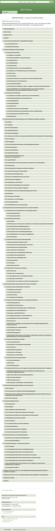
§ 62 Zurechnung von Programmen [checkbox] (16, 249)
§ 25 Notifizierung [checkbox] (11, 116)
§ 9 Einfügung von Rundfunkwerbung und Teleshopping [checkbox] (21, 70)
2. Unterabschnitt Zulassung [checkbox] (12, 218)
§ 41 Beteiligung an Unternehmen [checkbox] (13, 182)
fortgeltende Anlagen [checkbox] (9, 477)
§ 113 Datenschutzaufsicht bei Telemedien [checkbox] (16, 432)
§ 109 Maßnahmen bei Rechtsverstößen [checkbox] (15, 417)
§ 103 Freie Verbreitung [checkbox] (11, 398)
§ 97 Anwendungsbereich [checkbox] (13, 360)
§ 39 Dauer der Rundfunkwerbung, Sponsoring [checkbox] (17, 176)
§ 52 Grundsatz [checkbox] (11, 221)
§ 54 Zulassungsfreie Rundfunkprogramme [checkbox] (18, 226)
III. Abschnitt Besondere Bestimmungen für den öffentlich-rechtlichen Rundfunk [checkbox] (24, 119)
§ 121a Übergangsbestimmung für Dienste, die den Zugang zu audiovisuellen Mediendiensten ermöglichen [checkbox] (25, 464)
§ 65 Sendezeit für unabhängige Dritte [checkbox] (16, 257)
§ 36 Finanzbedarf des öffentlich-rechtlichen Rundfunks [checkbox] (19, 168)
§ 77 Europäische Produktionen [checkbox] (15, 297)
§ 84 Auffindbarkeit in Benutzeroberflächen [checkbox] (18, 318)
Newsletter (33, 528)
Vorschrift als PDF (34, 507)
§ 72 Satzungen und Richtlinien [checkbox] (15, 278)
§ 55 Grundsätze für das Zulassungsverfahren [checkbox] (19, 229)
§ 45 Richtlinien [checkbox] (9, 193)
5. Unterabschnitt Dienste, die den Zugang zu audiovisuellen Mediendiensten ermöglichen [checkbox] (28, 368)
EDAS (47, 528)
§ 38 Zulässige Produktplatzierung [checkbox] (14, 173)
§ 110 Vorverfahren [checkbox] (10, 420)
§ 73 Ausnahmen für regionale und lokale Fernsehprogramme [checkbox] (23, 281)
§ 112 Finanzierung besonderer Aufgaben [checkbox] (15, 429)
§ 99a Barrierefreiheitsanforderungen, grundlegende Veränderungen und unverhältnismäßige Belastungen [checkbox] (25, 371)
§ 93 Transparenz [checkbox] (11, 347)
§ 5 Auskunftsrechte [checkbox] (12, 60)
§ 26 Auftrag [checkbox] (8, 122)
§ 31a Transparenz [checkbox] (10, 138)
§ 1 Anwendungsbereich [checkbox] (11, 43)
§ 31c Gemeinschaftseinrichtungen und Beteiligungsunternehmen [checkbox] (22, 144)
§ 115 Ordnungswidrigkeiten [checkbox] (12, 440)
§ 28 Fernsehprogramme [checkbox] (11, 127)
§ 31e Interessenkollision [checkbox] (11, 150)
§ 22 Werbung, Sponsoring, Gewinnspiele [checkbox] (17, 108)
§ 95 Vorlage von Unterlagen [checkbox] (14, 352)
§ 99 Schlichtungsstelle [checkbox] (13, 365)
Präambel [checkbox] (6, 38)
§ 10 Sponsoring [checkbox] (11, 73)
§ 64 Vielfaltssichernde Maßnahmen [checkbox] (16, 255)
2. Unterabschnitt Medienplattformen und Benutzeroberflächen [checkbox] (21, 300)
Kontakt (24, 1)
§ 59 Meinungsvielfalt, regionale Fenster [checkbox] (17, 242)
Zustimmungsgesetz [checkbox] (9, 28)
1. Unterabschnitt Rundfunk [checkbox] (12, 52)
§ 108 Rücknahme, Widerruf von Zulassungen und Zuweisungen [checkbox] (21, 415)
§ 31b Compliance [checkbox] (9, 141)
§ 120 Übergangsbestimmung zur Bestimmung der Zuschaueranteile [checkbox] (22, 457)
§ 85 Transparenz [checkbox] (11, 320)
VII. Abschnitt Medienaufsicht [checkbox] (11, 401)
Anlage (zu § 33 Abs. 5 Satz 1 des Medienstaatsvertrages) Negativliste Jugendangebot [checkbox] (26, 474)
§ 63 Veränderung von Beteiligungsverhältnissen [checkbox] (19, 252)
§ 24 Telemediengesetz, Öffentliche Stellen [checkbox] (18, 113)
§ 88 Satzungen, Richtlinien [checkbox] (14, 330)
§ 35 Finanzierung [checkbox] (9, 165)
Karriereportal (41, 528)
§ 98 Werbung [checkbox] (10, 362)
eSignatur (34, 1)
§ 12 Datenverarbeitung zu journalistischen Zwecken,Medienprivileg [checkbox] (24, 78)
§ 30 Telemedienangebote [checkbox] (11, 133)
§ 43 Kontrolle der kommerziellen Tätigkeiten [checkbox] (16, 188)
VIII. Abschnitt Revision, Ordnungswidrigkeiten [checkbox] (16, 434)
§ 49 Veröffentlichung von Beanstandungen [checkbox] (16, 204)
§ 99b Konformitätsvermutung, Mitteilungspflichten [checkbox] (20, 374)
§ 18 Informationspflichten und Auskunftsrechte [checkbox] (19, 98)
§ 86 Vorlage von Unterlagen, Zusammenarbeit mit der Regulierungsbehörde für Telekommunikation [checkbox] (27, 324)
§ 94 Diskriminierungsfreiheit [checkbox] (14, 349)
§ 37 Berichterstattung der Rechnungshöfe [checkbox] (16, 171)
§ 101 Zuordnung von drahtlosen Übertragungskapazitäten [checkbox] (20, 391)
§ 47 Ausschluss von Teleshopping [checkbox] (14, 199)
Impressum (29, 1)
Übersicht (20, 1)
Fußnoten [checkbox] (6, 480)
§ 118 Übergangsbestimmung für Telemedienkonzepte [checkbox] (19, 452)
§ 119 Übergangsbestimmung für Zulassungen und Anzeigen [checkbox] (21, 454)
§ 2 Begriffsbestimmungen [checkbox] (12, 46)
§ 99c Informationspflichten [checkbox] (14, 377)
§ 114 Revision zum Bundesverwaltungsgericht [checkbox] (17, 437)
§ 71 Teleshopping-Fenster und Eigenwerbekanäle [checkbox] (20, 276)
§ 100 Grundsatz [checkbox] (9, 388)
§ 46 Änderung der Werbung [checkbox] (12, 196)
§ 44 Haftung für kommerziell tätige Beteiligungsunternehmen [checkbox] (21, 190)
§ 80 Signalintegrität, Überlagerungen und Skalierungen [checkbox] (21, 307)
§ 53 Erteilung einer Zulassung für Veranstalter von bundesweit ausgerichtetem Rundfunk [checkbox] (30, 223)
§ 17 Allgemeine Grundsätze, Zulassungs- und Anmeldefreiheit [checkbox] (23, 95)
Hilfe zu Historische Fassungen (10, 512)
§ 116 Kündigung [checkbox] (9, 446)
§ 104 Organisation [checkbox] (10, 404)
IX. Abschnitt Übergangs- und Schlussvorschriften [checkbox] (17, 443)
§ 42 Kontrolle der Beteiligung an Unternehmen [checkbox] (17, 185)
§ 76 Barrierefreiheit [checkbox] (12, 294)
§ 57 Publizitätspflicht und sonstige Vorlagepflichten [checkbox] (20, 234)
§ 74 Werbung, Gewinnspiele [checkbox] (14, 289)
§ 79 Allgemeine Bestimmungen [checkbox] (15, 305)
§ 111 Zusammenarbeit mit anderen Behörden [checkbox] (17, 423)
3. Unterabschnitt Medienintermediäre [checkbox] (15, 339)
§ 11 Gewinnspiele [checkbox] (11, 75)
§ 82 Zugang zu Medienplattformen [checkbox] (16, 313)
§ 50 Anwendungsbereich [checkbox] (13, 213)
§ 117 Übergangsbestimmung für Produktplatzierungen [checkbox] (19, 449)
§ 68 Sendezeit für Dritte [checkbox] (13, 265)
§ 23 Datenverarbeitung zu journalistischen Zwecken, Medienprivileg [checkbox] (24, 111)
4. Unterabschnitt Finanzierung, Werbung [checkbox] (15, 268)
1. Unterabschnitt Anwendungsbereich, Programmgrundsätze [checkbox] (21, 210)
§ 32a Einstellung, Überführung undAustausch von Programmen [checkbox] (14, 156)
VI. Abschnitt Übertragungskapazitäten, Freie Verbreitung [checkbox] (18, 385)
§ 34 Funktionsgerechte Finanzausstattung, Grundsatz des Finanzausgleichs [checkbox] (25, 162)
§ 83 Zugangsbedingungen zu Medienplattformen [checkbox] (19, 315)
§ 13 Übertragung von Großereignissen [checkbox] (17, 81)
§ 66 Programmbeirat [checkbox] (12, 260)
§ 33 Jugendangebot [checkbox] (10, 159)
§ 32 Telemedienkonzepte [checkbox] (11, 152)
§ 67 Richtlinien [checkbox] (11, 262)
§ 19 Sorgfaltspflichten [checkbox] (13, 100)
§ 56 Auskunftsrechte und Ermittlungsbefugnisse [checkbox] (19, 231)
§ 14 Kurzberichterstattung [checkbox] (14, 83)
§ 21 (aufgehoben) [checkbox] (11, 106)
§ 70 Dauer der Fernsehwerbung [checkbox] (15, 273)
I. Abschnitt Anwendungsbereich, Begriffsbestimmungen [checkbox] (18, 41)
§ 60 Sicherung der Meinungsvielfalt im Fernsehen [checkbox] (20, 244)
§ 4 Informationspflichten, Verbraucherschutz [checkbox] (18, 57)
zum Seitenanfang (7, 490)
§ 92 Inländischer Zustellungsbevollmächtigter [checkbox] (19, 344)
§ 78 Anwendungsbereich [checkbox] (13, 302)
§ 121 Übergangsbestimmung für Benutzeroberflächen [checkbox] (19, 460)
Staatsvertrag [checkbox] (7, 32)
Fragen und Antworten (8, 514)
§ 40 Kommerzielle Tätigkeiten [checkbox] (13, 179)
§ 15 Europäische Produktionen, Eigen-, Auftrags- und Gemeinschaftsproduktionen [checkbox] (28, 86)
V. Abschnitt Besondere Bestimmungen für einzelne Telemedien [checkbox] (20, 284)
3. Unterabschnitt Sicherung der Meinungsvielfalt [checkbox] (18, 239)
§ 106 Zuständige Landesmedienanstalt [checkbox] (15, 409)
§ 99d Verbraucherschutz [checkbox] (13, 380)
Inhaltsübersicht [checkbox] (8, 34)
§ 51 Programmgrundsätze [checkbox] (14, 215)
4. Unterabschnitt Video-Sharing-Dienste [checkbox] (15, 357)
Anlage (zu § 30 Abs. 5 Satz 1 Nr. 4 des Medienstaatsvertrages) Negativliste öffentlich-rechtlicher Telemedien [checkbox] (26, 471)
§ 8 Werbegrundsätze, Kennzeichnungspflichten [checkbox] (19, 68)
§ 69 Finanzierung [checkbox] (11, 270)
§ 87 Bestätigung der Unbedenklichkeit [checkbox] (17, 327)
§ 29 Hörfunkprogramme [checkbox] (11, 130)
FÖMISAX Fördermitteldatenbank (21, 528)
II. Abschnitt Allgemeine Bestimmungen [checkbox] (14, 49)
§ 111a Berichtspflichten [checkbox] (11, 426)
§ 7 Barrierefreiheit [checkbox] (11, 65)
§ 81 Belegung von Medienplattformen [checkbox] (16, 310)
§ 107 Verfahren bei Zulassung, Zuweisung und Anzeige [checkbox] (19, 412)
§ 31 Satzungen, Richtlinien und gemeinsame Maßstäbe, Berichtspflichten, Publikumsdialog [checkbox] (29, 136)
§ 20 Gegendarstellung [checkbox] (13, 103)
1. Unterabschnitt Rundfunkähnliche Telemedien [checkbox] (17, 286)
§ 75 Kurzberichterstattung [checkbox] (14, 292)
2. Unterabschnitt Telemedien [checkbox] (12, 92)
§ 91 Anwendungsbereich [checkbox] (13, 342)
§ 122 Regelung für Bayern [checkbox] (12, 467)
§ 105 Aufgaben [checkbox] (9, 406)
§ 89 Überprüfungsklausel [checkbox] (13, 332)
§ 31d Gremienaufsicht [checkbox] (11, 147)
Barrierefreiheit (6, 515)
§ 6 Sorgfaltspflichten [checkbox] (12, 63)
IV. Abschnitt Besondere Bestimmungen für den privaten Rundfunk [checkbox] (21, 207)
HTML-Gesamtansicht (35, 505)
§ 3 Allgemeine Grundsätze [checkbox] (14, 55)
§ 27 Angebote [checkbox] (9, 124)
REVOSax (26, 9)
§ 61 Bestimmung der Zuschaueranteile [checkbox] (17, 247)
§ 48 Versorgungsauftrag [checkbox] (11, 202)
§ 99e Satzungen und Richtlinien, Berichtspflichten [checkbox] (20, 382)
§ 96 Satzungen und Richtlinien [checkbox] (15, 354)
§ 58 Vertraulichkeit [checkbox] (12, 236)
